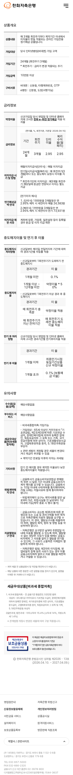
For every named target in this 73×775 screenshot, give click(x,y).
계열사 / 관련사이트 (18, 741)
